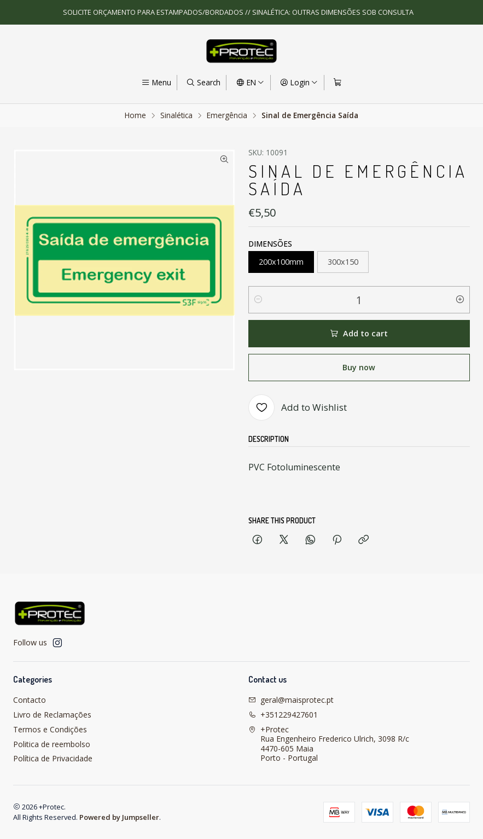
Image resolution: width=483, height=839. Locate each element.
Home (135, 115)
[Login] (299, 82)
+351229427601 (283, 714)
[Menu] (156, 82)
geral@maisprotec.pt (291, 700)
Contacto (29, 700)
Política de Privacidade (52, 758)
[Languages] (249, 82)
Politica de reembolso (51, 744)
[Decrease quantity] (258, 300)
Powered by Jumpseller (119, 817)
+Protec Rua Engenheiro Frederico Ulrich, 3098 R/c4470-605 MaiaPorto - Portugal (328, 744)
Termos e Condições (50, 729)
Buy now (358, 367)
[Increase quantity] (460, 300)
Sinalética (176, 115)
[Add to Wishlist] (297, 407)
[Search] (203, 82)
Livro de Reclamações (52, 714)
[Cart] (337, 82)
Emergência (227, 115)
